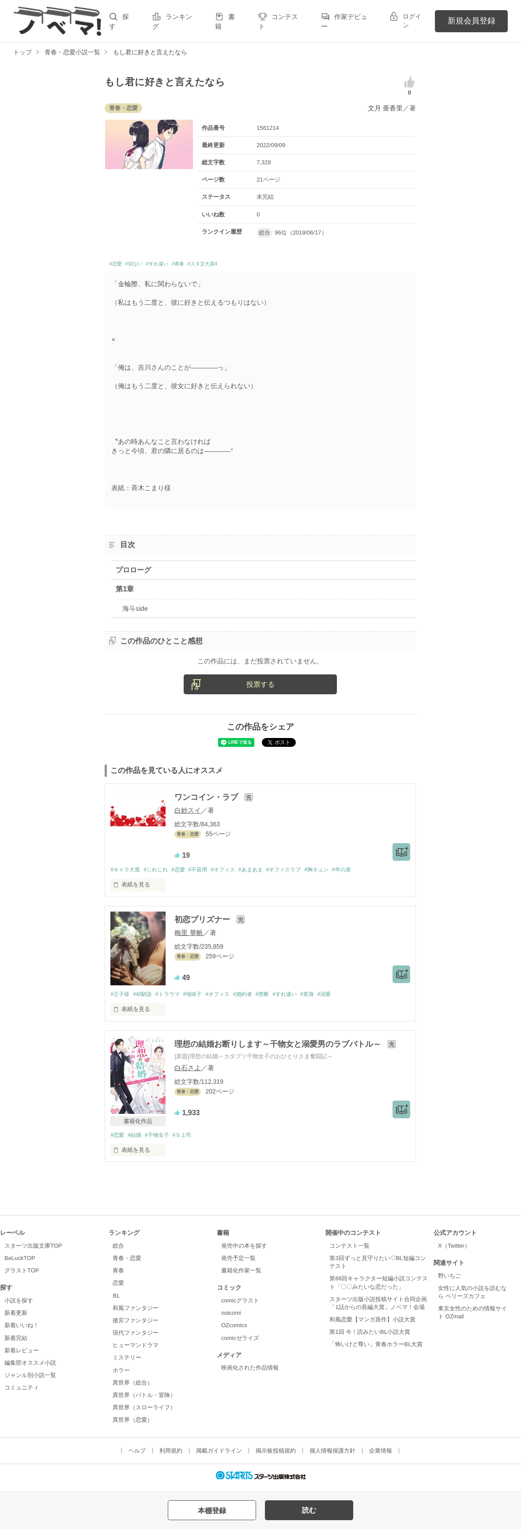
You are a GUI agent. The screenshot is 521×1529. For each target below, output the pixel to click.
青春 (118, 1275)
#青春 (201, 265)
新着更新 (15, 1317)
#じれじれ (160, 872)
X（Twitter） (454, 1250)
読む (309, 1510)
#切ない (142, 265)
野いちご (449, 1279)
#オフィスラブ (301, 872)
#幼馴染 (146, 997)
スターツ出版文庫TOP (33, 1250)
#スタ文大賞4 (235, 265)
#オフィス (234, 872)
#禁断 (278, 997)
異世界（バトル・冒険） (144, 1399)
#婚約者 (256, 997)
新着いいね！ (21, 1329)
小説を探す (18, 1305)
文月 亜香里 (385, 108)
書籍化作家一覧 (241, 1275)
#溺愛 (347, 997)
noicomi (231, 1317)
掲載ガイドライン (219, 1455)
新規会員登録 (471, 20)
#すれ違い (174, 265)
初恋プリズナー (203, 922)
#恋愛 (117, 265)
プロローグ (133, 572)
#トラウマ (173, 997)
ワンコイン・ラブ (207, 799)
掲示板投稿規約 (276, 1455)
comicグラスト (240, 1305)
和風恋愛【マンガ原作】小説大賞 (372, 1324)
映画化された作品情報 (250, 1372)
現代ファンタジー (136, 1337)
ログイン (412, 21)
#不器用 (206, 872)
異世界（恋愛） (133, 1424)
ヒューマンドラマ (136, 1349)
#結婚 (137, 1138)
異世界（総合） (133, 1386)
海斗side (135, 610)
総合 (118, 1250)
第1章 (125, 591)
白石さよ (187, 1071)
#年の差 (365, 872)
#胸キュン (338, 872)
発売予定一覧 (238, 1262)
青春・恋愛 (127, 1262)
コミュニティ (21, 1392)
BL (116, 1299)
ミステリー (127, 1362)
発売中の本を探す (244, 1250)
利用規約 (170, 1455)
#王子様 (120, 997)
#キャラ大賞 (126, 872)
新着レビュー (21, 1354)
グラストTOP (21, 1275)
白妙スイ (187, 812)
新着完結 (15, 1342)
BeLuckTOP (19, 1262)
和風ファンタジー (136, 1312)
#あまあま (265, 872)
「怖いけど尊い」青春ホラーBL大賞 (376, 1348)
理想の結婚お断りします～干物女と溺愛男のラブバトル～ (278, 1047)
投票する (260, 687)
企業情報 (380, 1455)
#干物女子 (162, 1138)
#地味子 (201, 997)
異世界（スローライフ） (144, 1411)
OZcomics (234, 1329)
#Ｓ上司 (189, 1138)
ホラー (121, 1374)
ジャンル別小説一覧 (30, 1379)
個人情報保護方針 (332, 1455)
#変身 (328, 997)
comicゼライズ (240, 1342)
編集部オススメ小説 (30, 1367)
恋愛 (118, 1287)
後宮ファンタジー (136, 1324)
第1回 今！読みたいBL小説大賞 (369, 1336)
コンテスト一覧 (349, 1250)
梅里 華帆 (188, 935)
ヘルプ (137, 1455)
